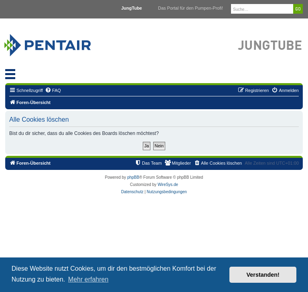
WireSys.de (168, 184)
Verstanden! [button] (263, 275)
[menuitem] (53, 90)
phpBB (133, 177)
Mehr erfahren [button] (88, 279)
